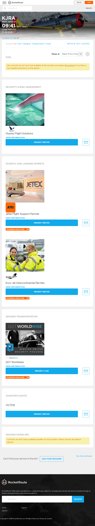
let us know (69, 65)
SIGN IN (79, 2)
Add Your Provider (51, 459)
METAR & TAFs (73, 44)
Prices (55, 54)
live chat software (84, 456)
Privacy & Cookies (45, 518)
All (15, 44)
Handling (26, 44)
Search (78, 499)
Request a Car (42, 371)
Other (48, 44)
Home (4, 507)
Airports (89, 8)
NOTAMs (85, 44)
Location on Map (10, 38)
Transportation (38, 44)
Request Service (42, 142)
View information (15, 137)
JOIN (89, 2)
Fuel (19, 44)
